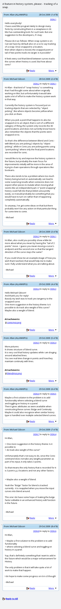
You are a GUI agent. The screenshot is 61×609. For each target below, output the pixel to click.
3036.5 (36, 342)
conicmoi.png (14, 322)
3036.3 (36, 236)
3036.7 (36, 434)
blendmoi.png (14, 373)
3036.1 (53, 19)
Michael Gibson (17, 78)
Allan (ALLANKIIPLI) (18, 14)
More (53, 70)
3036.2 (36, 83)
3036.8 (36, 531)
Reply (32, 70)
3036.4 (36, 288)
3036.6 (36, 393)
